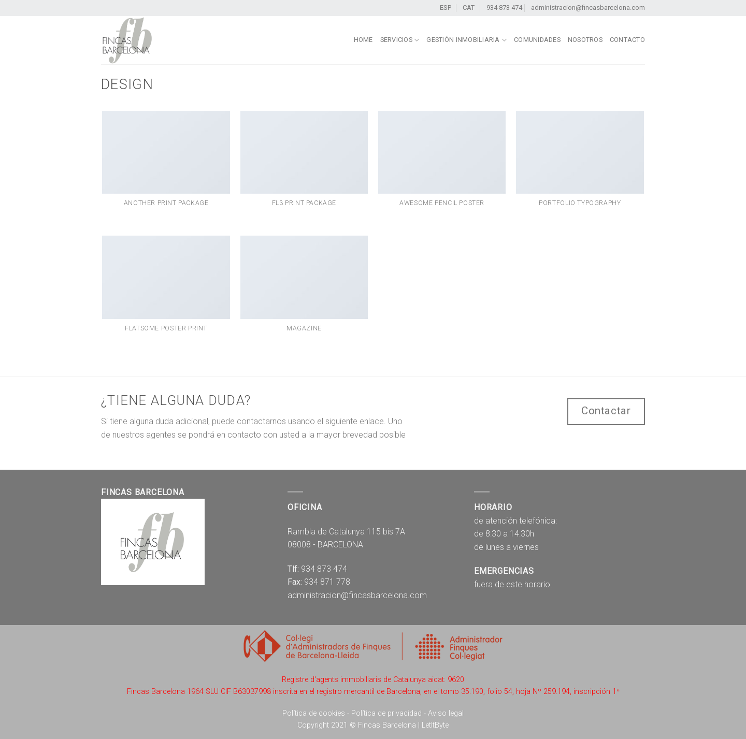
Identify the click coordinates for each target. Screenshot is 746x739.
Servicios (400, 40)
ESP (447, 7)
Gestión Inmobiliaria (466, 40)
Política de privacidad (386, 713)
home (363, 40)
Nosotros (585, 40)
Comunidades (537, 40)
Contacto (627, 40)
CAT (470, 7)
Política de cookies (313, 713)
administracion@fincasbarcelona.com (588, 7)
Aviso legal (446, 713)
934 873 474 (504, 7)
